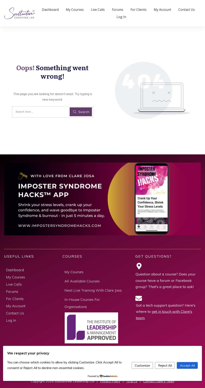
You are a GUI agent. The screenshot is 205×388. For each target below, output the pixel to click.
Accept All (187, 365)
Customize (142, 365)
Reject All (165, 365)
